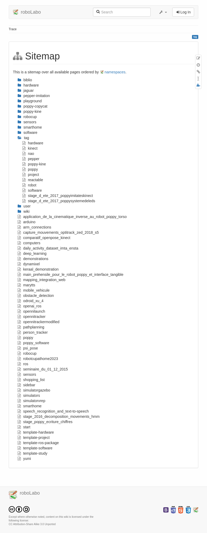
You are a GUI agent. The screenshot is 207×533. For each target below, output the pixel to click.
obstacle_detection (36, 295)
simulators (29, 395)
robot (29, 185)
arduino (27, 222)
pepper (30, 159)
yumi (24, 458)
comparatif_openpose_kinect (44, 238)
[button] (163, 12)
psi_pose (28, 348)
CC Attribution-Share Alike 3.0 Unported (32, 524)
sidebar (26, 385)
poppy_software (33, 343)
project (30, 174)
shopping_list (31, 380)
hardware (32, 143)
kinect (29, 148)
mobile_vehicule (34, 290)
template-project (34, 437)
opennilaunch (31, 311)
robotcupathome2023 (38, 359)
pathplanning (31, 327)
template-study (32, 453)
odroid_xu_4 (30, 301)
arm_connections (34, 227)
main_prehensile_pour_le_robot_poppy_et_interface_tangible (71, 274)
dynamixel (29, 264)
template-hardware (36, 432)
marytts (26, 285)
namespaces (115, 72)
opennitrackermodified (39, 322)
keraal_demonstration (38, 269)
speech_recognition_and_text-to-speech (53, 411)
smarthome (30, 406)
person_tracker (33, 332)
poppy (30, 169)
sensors (27, 374)
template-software (35, 448)
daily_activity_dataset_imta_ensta (48, 248)
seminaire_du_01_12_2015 (43, 369)
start (24, 427)
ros (23, 364)
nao (28, 153)
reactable (32, 180)
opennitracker (32, 316)
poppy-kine (34, 164)
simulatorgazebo (34, 390)
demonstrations (33, 259)
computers (29, 243)
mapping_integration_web (41, 280)
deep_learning (32, 253)
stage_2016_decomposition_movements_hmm (59, 416)
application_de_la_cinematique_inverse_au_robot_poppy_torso (72, 217)
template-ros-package (38, 443)
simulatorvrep (31, 401)
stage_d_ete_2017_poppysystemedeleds (58, 201)
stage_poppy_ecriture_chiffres (45, 422)
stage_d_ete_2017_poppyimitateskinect (57, 196)
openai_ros (29, 306)
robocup (27, 353)
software (32, 190)
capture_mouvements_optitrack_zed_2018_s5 (58, 232)
